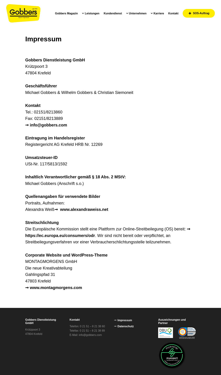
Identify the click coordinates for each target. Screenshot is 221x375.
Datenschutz (124, 326)
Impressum (123, 320)
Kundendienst (113, 13)
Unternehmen (138, 13)
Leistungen (92, 13)
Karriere (158, 13)
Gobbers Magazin (66, 13)
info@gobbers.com (48, 125)
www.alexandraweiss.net (83, 209)
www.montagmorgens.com (56, 287)
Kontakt (173, 13)
